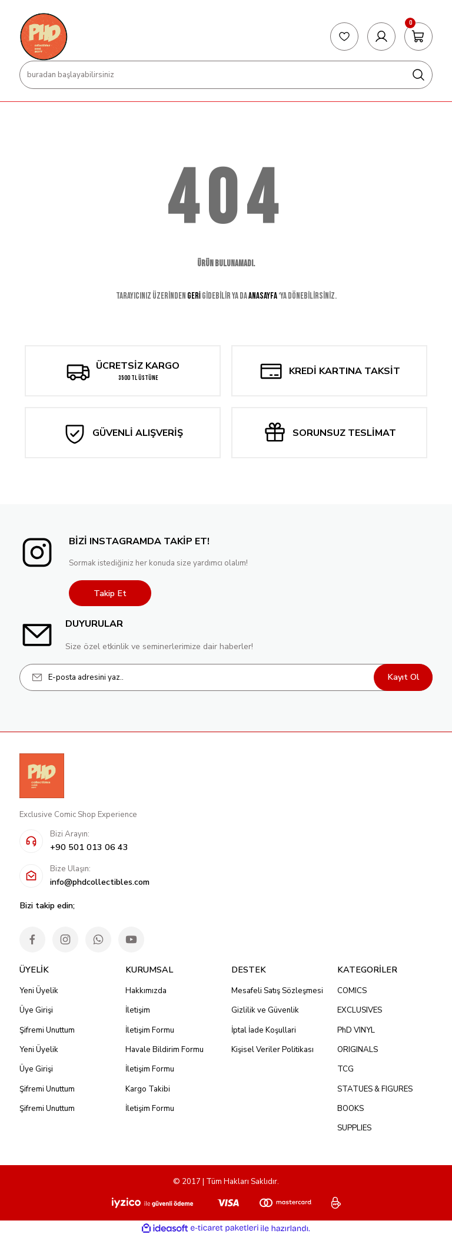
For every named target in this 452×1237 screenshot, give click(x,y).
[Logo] (43, 36)
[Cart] (418, 36)
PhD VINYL (356, 1030)
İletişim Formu (149, 1030)
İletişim (137, 1010)
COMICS (352, 990)
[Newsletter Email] (226, 677)
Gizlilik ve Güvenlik (265, 1010)
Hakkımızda (146, 990)
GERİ (194, 296)
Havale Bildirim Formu (164, 1049)
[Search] (226, 75)
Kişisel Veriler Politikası (272, 1049)
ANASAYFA (262, 296)
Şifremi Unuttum (47, 1030)
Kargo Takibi (147, 1089)
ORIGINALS (357, 1049)
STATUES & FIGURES (375, 1089)
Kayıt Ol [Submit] (403, 677)
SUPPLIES (354, 1128)
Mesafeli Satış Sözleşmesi (277, 990)
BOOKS (350, 1108)
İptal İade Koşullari (263, 1030)
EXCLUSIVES (359, 1010)
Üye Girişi (36, 1010)
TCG (345, 1069)
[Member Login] (381, 36)
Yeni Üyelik (38, 990)
